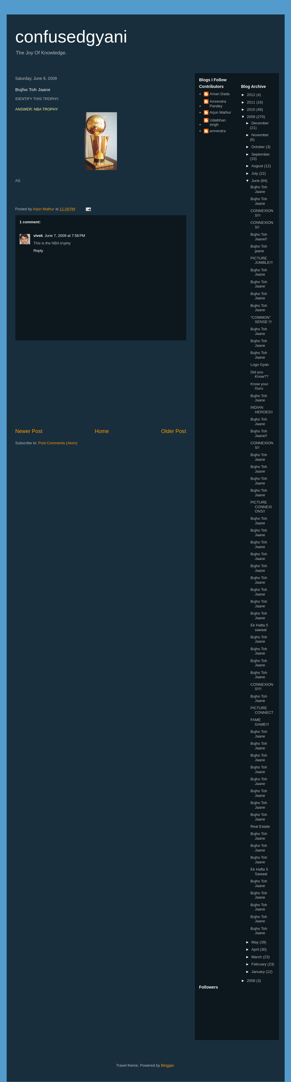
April (255, 949)
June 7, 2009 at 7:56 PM (65, 235)
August (257, 166)
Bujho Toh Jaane (258, 189)
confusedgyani (71, 36)
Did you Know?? (259, 374)
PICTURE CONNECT (261, 710)
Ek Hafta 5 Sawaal (259, 871)
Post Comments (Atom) (57, 443)
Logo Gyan (259, 364)
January (258, 971)
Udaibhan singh (218, 122)
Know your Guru (259, 386)
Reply (38, 250)
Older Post (173, 431)
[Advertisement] (100, 384)
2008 (252, 980)
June (256, 180)
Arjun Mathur (220, 112)
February (259, 964)
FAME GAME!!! (259, 722)
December (260, 123)
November (260, 135)
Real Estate (260, 826)
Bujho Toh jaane (258, 248)
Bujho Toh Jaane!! (258, 236)
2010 (252, 109)
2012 (252, 95)
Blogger (167, 1065)
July (255, 173)
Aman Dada (220, 94)
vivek (38, 235)
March (257, 957)
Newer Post (29, 431)
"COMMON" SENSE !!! (261, 319)
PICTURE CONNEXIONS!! (261, 506)
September (260, 154)
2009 (252, 117)
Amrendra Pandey (218, 103)
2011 (252, 102)
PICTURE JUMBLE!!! (261, 260)
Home (102, 431)
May (255, 942)
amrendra (218, 131)
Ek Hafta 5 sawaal (259, 627)
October (258, 147)
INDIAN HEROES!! (261, 409)
